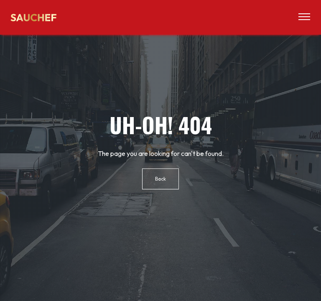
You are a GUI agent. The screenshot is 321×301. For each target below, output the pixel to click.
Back (160, 179)
